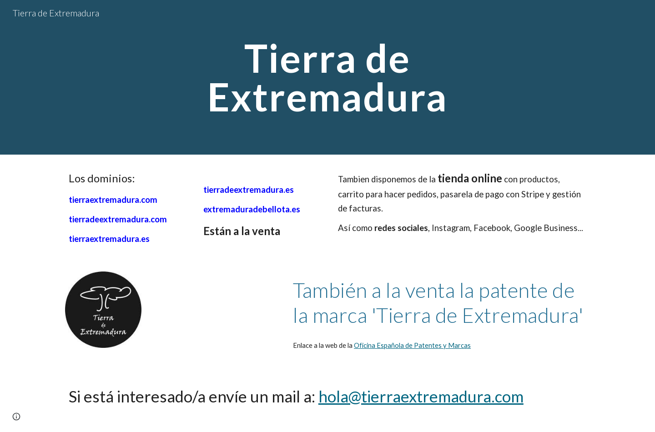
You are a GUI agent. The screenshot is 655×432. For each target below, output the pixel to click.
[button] (16, 416)
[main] (327, 77)
